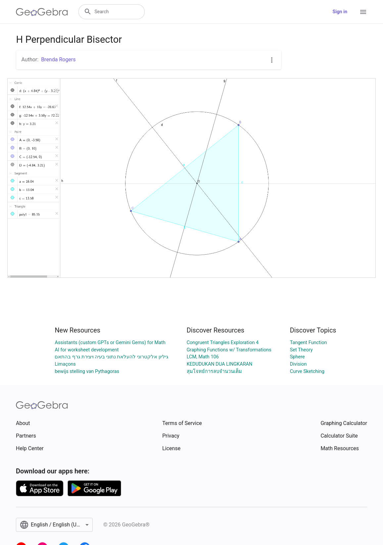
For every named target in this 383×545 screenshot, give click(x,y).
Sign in (340, 12)
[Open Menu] (363, 12)
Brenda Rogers (58, 59)
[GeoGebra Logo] (42, 12)
